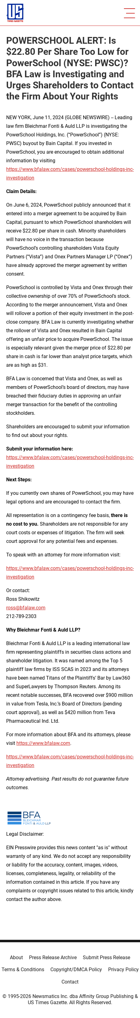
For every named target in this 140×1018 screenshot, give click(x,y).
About (16, 957)
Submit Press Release (106, 957)
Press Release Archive (53, 957)
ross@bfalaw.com (25, 608)
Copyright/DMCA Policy (76, 969)
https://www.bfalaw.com (43, 743)
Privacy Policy (123, 969)
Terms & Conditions (23, 969)
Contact (70, 982)
